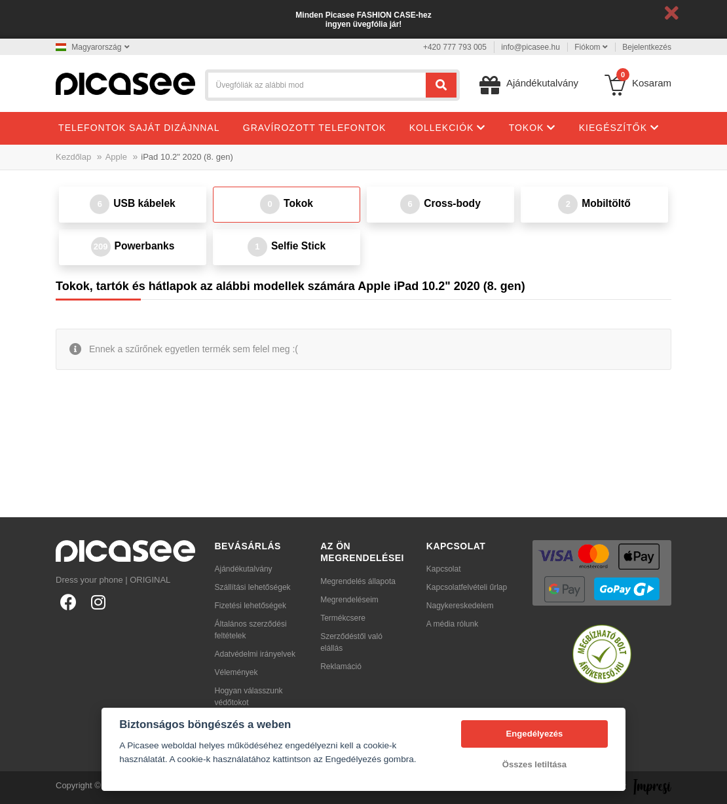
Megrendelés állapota (358, 581)
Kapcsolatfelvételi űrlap (466, 587)
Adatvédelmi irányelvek (255, 654)
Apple (116, 157)
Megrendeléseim (349, 599)
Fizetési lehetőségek (250, 605)
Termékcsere (342, 618)
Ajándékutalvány (243, 569)
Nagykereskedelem (460, 605)
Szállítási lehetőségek (253, 587)
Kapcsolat (443, 569)
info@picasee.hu (530, 47)
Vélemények (236, 672)
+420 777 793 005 (455, 47)
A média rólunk (452, 624)
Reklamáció (341, 666)
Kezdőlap (73, 157)
